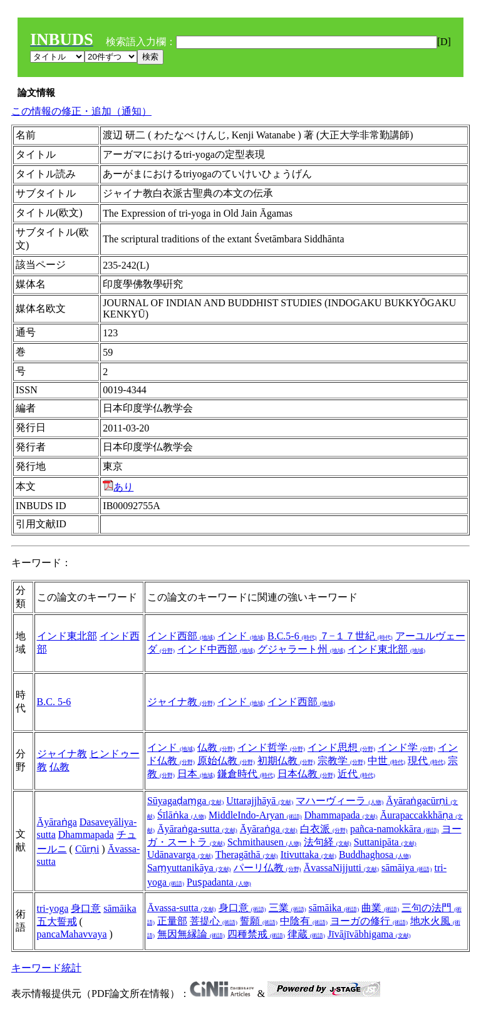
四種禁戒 (256, 934)
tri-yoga (53, 908)
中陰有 (304, 921)
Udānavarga (180, 854)
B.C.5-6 (292, 636)
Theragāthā (246, 854)
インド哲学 (271, 747)
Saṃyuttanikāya (189, 867)
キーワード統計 (46, 968)
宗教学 (341, 760)
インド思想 (341, 747)
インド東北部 (67, 636)
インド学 (406, 747)
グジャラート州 (301, 649)
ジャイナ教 (181, 701)
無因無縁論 (191, 934)
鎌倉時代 (246, 773)
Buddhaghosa (375, 854)
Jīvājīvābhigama (369, 934)
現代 (426, 760)
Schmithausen (264, 842)
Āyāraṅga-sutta (197, 829)
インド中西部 (216, 649)
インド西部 (181, 636)
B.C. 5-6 (54, 701)
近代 (356, 773)
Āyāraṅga (57, 822)
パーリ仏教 (267, 867)
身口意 (86, 908)
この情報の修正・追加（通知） (81, 111)
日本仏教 (306, 773)
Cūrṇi (87, 849)
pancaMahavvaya (72, 934)
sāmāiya (406, 867)
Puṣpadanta (219, 882)
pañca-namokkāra (394, 829)
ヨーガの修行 (369, 921)
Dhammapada (86, 834)
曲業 (380, 907)
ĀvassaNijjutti (341, 867)
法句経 (327, 842)
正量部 (172, 921)
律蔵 (306, 934)
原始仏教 (226, 760)
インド (241, 636)
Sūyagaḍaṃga (185, 800)
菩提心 (213, 921)
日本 (196, 773)
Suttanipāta (385, 842)
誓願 (258, 921)
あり (118, 487)
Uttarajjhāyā (259, 800)
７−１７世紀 (356, 636)
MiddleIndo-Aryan (255, 815)
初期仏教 (286, 760)
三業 (287, 907)
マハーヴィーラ (339, 800)
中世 (386, 760)
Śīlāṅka (181, 815)
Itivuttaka (308, 854)
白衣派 (324, 829)
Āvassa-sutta (181, 907)
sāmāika (119, 908)
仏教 (59, 767)
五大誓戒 (57, 921)
